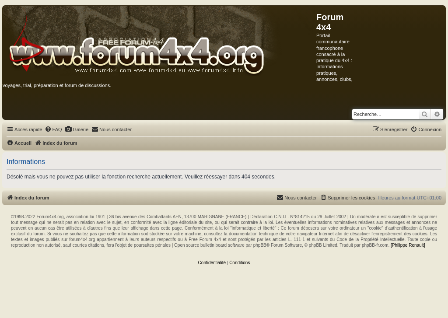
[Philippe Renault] (408, 245)
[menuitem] (53, 129)
